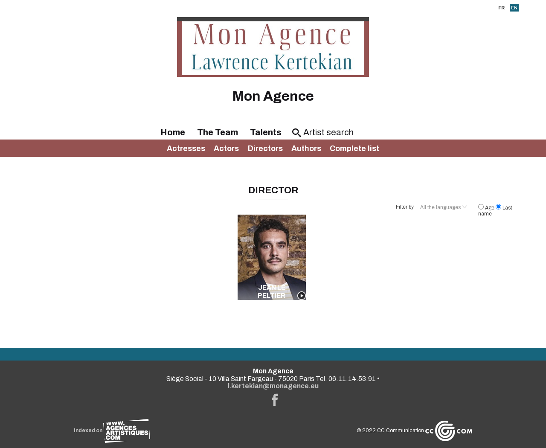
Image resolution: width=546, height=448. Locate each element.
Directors (265, 148)
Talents (266, 132)
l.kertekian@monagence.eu (273, 386)
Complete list (354, 148)
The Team (217, 132)
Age (487, 208)
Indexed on (112, 430)
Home (172, 132)
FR (501, 7)
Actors (226, 148)
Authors (306, 148)
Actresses (186, 148)
